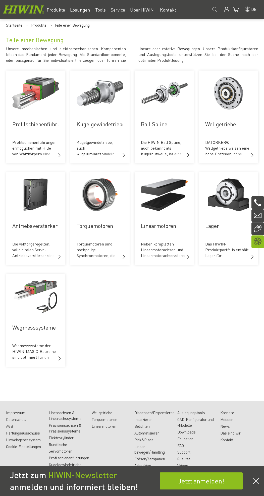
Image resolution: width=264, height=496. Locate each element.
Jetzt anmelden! (201, 481)
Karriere (227, 412)
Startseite (14, 25)
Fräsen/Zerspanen (149, 458)
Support (183, 452)
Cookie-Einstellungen (23, 446)
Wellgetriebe (102, 412)
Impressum (15, 412)
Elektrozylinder (61, 437)
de (253, 9)
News (225, 426)
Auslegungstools (191, 412)
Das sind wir (230, 433)
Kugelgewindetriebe (65, 464)
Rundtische (58, 444)
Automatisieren (147, 433)
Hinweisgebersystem (23, 439)
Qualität (183, 458)
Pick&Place (143, 439)
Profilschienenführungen (69, 457)
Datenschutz (16, 419)
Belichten (142, 426)
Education (185, 438)
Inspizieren (143, 419)
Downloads (186, 432)
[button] (60, 155)
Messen (226, 419)
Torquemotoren (104, 419)
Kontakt (226, 439)
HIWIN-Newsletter (82, 475)
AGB (9, 426)
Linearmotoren (104, 426)
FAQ (180, 445)
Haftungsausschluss (23, 433)
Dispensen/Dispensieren (154, 412)
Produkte (38, 25)
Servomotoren (60, 451)
